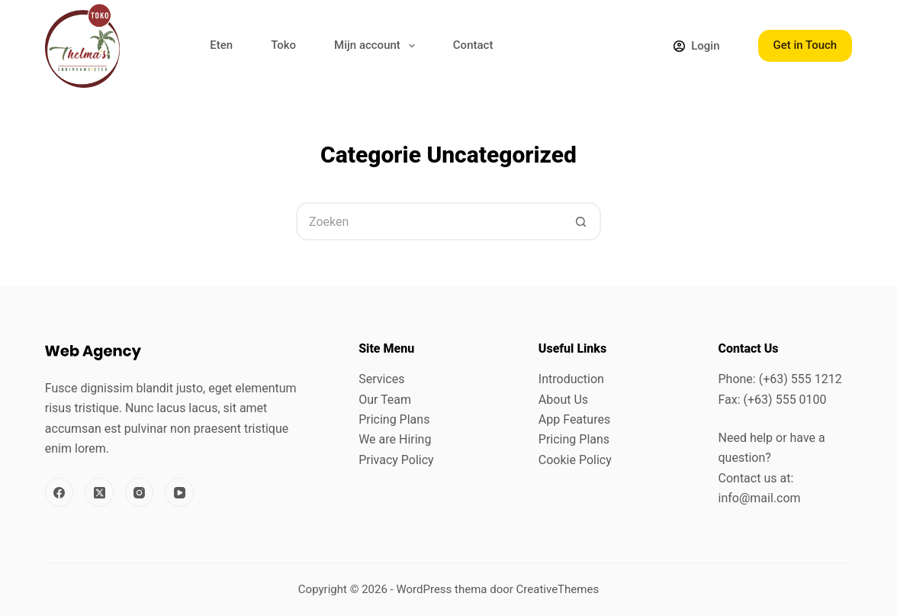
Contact (473, 45)
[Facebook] (59, 492)
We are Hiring (394, 439)
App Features (574, 419)
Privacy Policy (396, 460)
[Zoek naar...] (429, 221)
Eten (221, 45)
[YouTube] (179, 492)
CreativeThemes (558, 589)
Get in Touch (805, 45)
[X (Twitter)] (99, 492)
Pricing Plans (393, 419)
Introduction (571, 379)
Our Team (384, 399)
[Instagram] (139, 492)
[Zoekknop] (582, 221)
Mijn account (377, 46)
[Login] (696, 46)
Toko (283, 45)
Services (381, 379)
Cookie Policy (575, 460)
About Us (563, 399)
